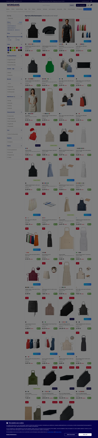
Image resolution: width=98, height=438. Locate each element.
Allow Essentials (71, 434)
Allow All (85, 434)
